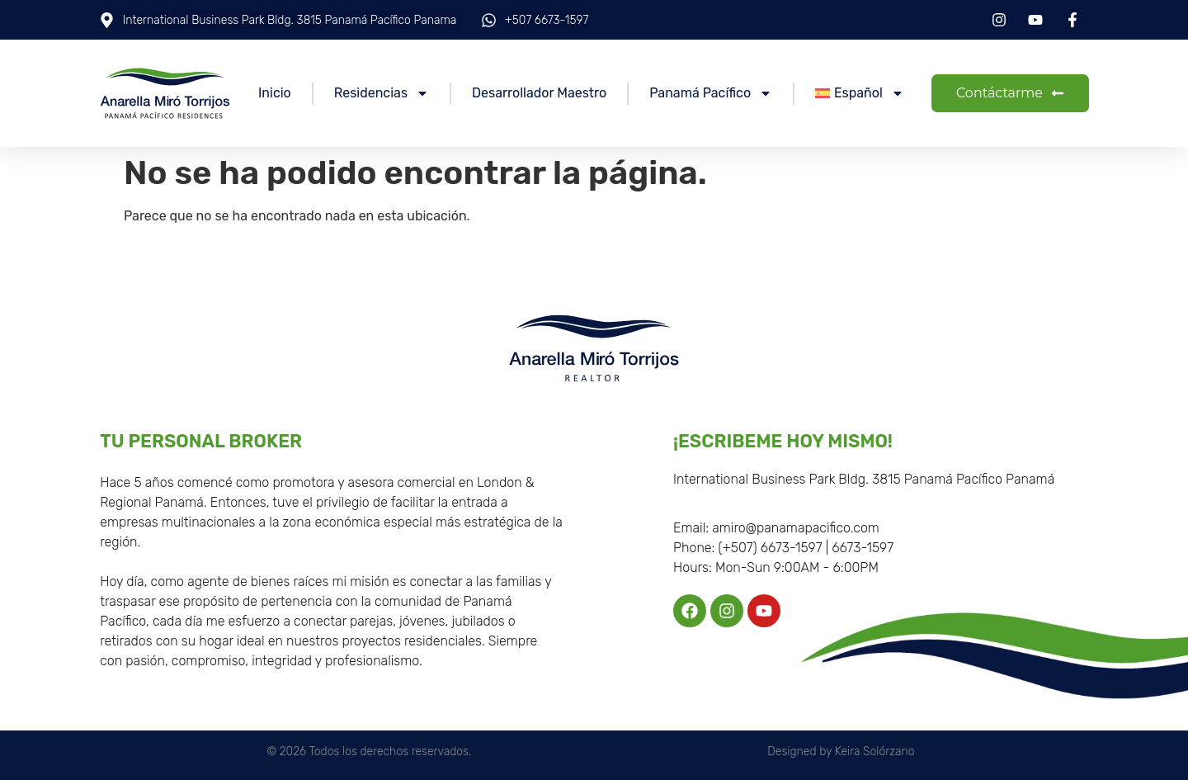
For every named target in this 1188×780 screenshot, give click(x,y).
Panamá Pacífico (710, 93)
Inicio (274, 93)
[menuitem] (859, 93)
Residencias (381, 93)
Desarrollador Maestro (539, 93)
